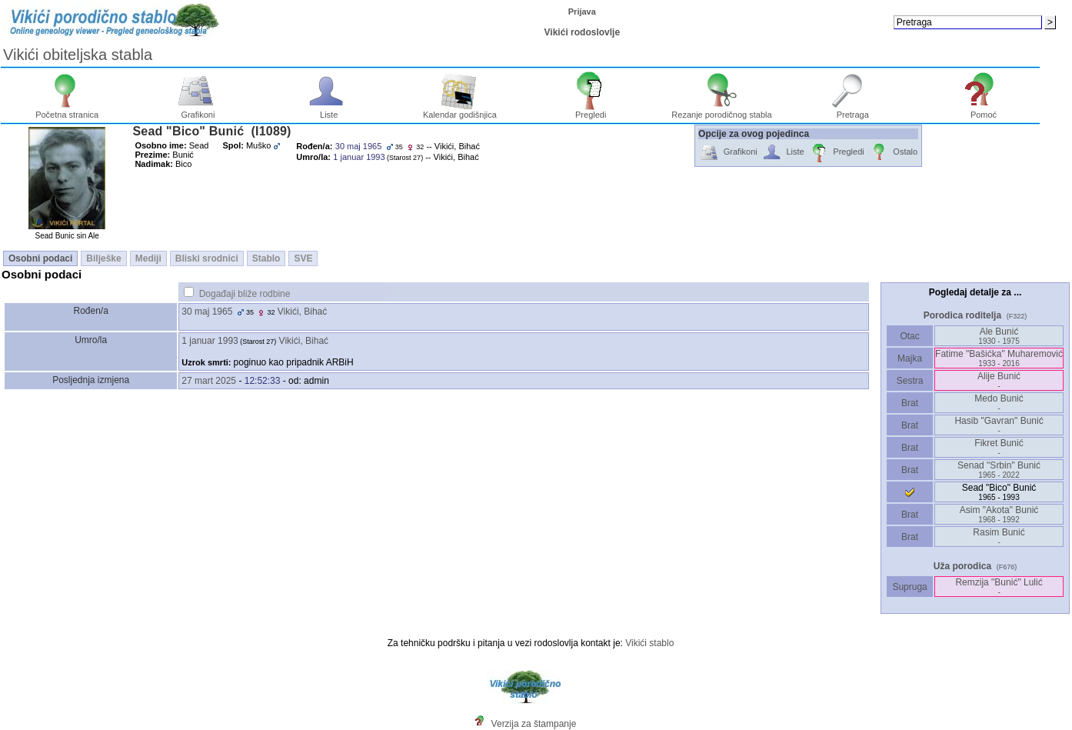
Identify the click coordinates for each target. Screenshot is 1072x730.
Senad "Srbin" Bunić (998, 469)
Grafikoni (198, 110)
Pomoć (984, 110)
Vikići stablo (649, 643)
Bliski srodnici (206, 258)
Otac (909, 336)
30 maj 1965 (206, 311)
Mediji (148, 258)
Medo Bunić (998, 402)
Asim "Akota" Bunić (999, 514)
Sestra (910, 380)
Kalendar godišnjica (460, 110)
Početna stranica (66, 110)
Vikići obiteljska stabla (77, 54)
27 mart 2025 (208, 380)
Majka (910, 358)
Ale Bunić (998, 335)
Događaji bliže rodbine (245, 293)
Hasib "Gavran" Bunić (998, 425)
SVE (303, 258)
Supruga (910, 587)
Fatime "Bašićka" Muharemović (999, 358)
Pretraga (852, 110)
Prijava (582, 11)
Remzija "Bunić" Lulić (998, 586)
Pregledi (591, 110)
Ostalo (893, 152)
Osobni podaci (40, 258)
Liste (329, 110)
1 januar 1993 (209, 340)
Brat (909, 403)
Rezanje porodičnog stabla (721, 110)
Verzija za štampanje (534, 723)
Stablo (266, 258)
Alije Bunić (998, 380)
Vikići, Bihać (302, 311)
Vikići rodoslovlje (582, 32)
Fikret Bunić (998, 447)
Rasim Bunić (998, 536)
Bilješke (103, 258)
